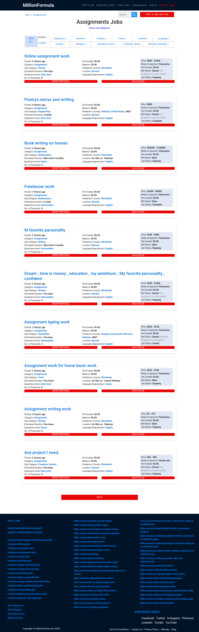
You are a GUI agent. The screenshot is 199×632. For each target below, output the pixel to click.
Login (172, 5)
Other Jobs (123, 5)
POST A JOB (88, 5)
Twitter (161, 618)
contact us (136, 629)
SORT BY (31, 40)
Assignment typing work (47, 322)
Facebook (148, 618)
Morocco (128, 334)
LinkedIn (147, 622)
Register (163, 5)
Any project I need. (41, 452)
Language (163, 38)
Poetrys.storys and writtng (49, 99)
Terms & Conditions (119, 629)
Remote (95, 71)
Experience (59, 38)
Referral (153, 5)
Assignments (39, 15)
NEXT (99, 497)
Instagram (174, 618)
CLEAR (41, 43)
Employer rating (131, 44)
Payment (80, 38)
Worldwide (106, 68)
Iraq (113, 334)
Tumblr (159, 622)
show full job (138, 81)
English (109, 74)
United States (118, 111)
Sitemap (165, 629)
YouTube (171, 622)
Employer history (106, 44)
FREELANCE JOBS (105, 5)
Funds (121, 38)
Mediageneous (140, 5)
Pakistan (105, 111)
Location (142, 38)
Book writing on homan (46, 143)
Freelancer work (39, 186)
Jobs (27, 15)
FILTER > (42, 37)
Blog (174, 629)
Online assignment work (47, 56)
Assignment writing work (47, 408)
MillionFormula (38, 5)
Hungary (105, 334)
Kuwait (119, 334)
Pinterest (188, 618)
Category (80, 44)
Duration (101, 38)
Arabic (108, 384)
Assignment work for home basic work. (61, 365)
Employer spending (157, 44)
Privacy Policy (151, 629)
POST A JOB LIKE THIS (157, 14)
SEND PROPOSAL (61, 81)
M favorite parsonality (44, 230)
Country (59, 44)
